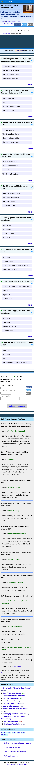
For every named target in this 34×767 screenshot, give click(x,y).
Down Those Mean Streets (12, 693)
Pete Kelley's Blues (9, 326)
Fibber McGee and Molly (11, 138)
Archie (23, 732)
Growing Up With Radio (12, 724)
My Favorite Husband (10, 78)
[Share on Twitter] (24, 24)
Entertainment (6, 732)
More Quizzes (15, 752)
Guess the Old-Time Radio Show (14, 696)
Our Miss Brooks (8, 202)
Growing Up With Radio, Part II (14, 714)
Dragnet (5, 102)
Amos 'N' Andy (7, 170)
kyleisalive (4, 673)
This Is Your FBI (8, 98)
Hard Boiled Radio (9, 701)
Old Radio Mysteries (11, 721)
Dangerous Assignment (11, 106)
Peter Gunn (6, 290)
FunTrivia (11, 756)
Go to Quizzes (12, 747)
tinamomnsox (6, 33)
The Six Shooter (8, 110)
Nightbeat (6, 237)
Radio (14, 732)
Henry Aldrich (7, 229)
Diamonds (4, 735)
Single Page (19, 50)
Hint (32, 61)
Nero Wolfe (6, 225)
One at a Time (9, 50)
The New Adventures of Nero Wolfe (15, 362)
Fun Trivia (6, 1)
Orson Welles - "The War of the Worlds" (17, 688)
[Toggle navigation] (30, 1)
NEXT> (30, 85)
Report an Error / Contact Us (17, 765)
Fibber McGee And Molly (11, 193)
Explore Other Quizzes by (17, 743)
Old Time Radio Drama (11, 703)
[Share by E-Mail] (30, 24)
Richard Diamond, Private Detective (15, 265)
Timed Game (28, 50)
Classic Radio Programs (11, 706)
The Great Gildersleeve (10, 70)
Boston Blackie (7, 261)
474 (29, 33)
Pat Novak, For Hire (9, 269)
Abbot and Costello (9, 66)
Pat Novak (6, 322)
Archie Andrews (8, 233)
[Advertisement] (17, 42)
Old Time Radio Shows (11, 698)
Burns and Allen (8, 130)
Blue (18, 732)
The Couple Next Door (10, 74)
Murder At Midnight (9, 162)
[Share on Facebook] (17, 24)
